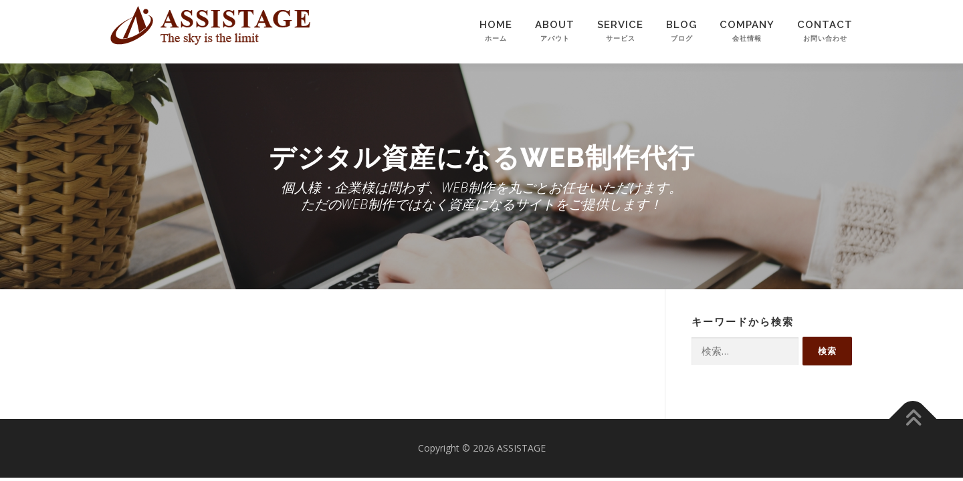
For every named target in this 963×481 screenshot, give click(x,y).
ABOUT (554, 38)
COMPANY (747, 38)
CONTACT (825, 38)
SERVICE (620, 38)
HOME (495, 38)
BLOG (681, 38)
